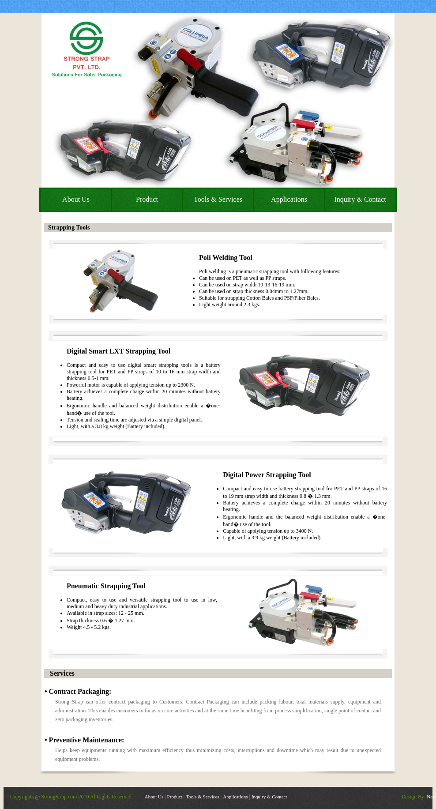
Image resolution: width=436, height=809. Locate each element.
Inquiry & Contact (269, 796)
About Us (154, 796)
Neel (431, 796)
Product (174, 796)
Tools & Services (202, 796)
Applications (235, 796)
